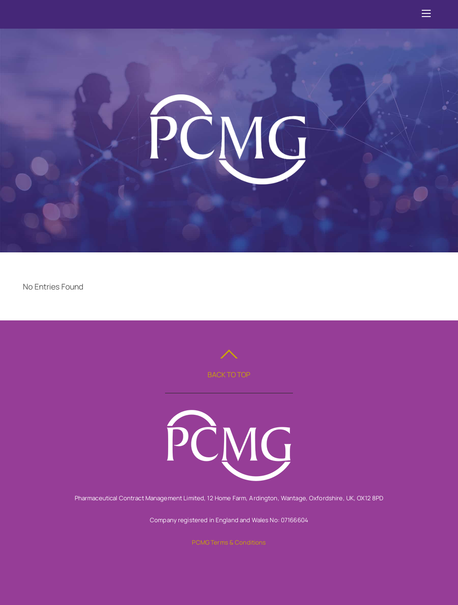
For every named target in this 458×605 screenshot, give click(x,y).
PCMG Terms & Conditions (229, 542)
